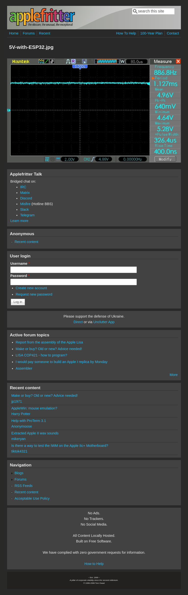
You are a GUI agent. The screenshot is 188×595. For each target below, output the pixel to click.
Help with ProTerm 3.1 (28, 421)
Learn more (19, 221)
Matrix (25, 193)
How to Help (94, 564)
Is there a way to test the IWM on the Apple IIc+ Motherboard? (59, 446)
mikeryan (18, 439)
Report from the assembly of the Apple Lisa (49, 342)
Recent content (26, 242)
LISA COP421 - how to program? (41, 355)
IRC (23, 187)
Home (13, 33)
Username (20, 263)
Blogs (18, 473)
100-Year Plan (151, 33)
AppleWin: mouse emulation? (34, 408)
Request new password (34, 294)
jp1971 (16, 401)
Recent (44, 33)
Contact (173, 33)
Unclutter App (103, 322)
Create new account (31, 288)
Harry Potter (20, 414)
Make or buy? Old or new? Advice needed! (49, 349)
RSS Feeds (23, 486)
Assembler (24, 368)
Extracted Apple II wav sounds (35, 433)
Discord (26, 198)
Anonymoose (21, 426)
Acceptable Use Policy (31, 498)
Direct (78, 322)
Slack (24, 209)
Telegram (27, 215)
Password (19, 276)
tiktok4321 (19, 451)
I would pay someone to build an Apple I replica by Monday (61, 362)
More (174, 375)
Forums (29, 33)
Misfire (25, 204)
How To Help (126, 33)
